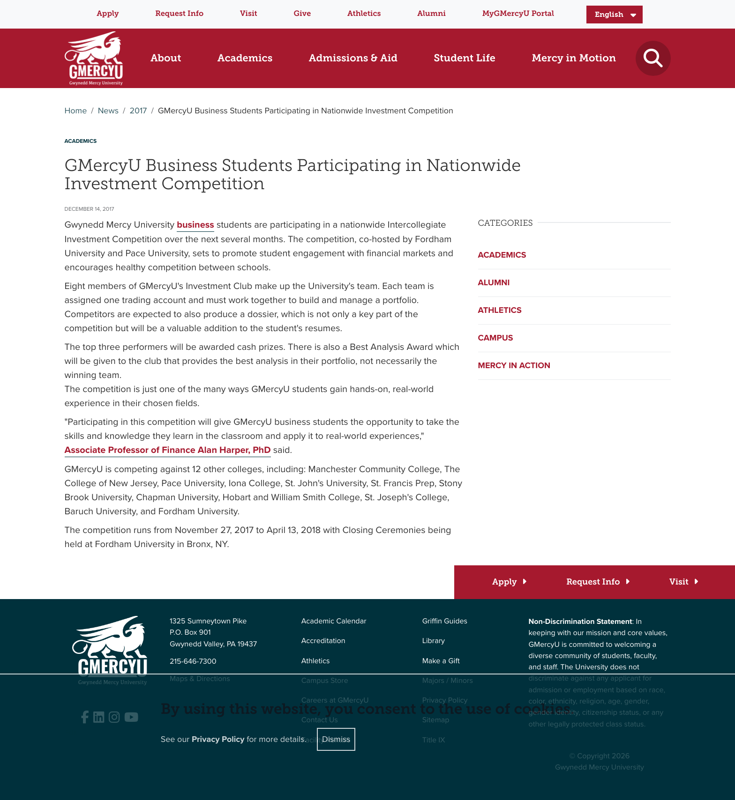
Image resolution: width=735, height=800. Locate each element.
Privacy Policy (218, 739)
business (195, 224)
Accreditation (323, 641)
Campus (495, 338)
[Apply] (508, 582)
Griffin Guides (445, 621)
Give (302, 13)
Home (76, 111)
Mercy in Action (514, 365)
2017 (138, 111)
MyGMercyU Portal (518, 13)
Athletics (364, 13)
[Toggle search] (653, 58)
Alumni (431, 13)
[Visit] (683, 582)
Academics (502, 255)
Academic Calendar (334, 621)
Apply (108, 13)
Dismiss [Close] (336, 739)
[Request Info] (597, 582)
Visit (248, 13)
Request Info (179, 13)
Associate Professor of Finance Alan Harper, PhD (168, 450)
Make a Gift (441, 661)
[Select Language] (614, 14)
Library (433, 641)
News (108, 111)
